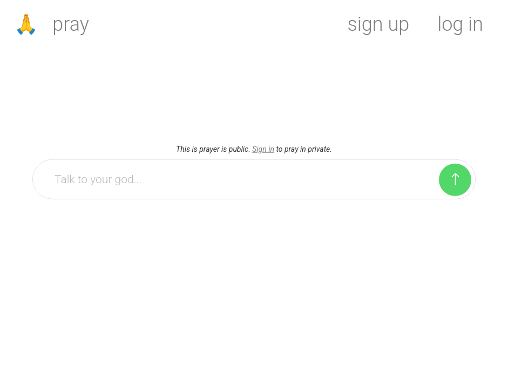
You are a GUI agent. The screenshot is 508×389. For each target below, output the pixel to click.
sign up (379, 24)
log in (460, 24)
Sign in (263, 149)
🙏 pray (51, 24)
